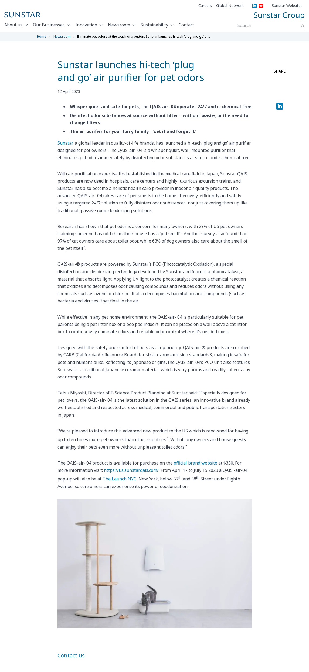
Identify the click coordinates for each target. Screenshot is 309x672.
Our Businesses (49, 25)
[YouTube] (261, 6)
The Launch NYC (119, 479)
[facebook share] (279, 81)
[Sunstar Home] (22, 15)
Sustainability (154, 25)
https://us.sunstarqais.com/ (131, 470)
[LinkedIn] (254, 6)
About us (13, 25)
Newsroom (119, 25)
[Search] (303, 26)
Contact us (71, 655)
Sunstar (65, 143)
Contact (186, 25)
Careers (205, 6)
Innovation (86, 25)
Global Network (230, 6)
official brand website (195, 463)
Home (41, 36)
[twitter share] (279, 94)
